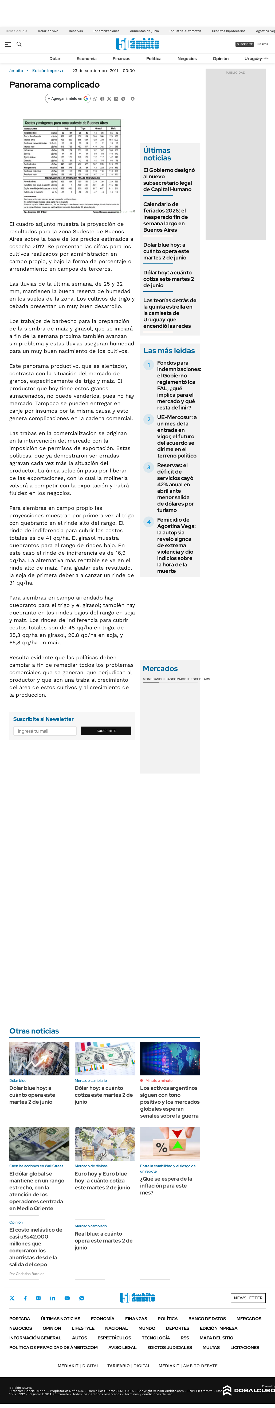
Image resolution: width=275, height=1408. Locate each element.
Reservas (76, 31)
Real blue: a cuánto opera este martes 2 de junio (104, 1240)
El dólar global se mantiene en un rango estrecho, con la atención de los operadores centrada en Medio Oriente (36, 1191)
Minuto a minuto (159, 1080)
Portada (19, 1319)
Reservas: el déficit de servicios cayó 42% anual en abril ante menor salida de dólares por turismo (175, 488)
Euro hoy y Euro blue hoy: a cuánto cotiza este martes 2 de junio (102, 1180)
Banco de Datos (207, 1319)
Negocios (187, 58)
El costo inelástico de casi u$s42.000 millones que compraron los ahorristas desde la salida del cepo (35, 1247)
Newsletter (263, 58)
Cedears (202, 679)
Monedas (151, 679)
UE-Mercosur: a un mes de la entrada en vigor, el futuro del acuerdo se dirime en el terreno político (177, 436)
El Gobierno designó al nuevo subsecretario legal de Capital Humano (169, 180)
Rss (185, 1338)
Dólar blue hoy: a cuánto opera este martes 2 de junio (166, 251)
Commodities (183, 679)
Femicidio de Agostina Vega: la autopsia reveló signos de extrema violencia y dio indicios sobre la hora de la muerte (176, 545)
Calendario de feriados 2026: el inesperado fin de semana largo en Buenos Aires (165, 217)
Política (154, 58)
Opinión (221, 58)
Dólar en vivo (48, 31)
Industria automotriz (185, 31)
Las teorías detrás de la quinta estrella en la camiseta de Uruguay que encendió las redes (170, 313)
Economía (87, 58)
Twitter (12, 1298)
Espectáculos (114, 1338)
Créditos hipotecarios (228, 31)
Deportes (177, 1328)
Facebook (25, 1298)
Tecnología (156, 1338)
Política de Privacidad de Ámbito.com (53, 1347)
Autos (79, 1338)
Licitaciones (244, 1347)
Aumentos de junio (144, 31)
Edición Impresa (219, 1328)
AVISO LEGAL (122, 1347)
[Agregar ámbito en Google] (68, 98)
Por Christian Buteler (26, 1273)
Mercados (249, 1319)
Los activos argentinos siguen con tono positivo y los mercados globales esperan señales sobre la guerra (170, 1101)
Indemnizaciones (106, 31)
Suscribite (106, 731)
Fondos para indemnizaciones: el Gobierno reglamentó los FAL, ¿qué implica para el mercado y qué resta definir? (179, 385)
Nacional (116, 1328)
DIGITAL (78, 1365)
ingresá (262, 44)
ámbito (16, 71)
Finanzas (121, 58)
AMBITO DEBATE (188, 1365)
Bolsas (165, 679)
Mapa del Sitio (216, 1338)
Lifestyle (83, 1328)
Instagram (38, 1298)
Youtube (67, 1298)
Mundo (147, 1328)
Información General (35, 1338)
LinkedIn (52, 1298)
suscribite (245, 44)
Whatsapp (81, 1298)
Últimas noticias (60, 1319)
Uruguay (253, 58)
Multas (211, 1347)
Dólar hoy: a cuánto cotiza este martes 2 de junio (168, 279)
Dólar (55, 58)
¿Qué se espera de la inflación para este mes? (166, 1185)
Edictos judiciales (169, 1347)
